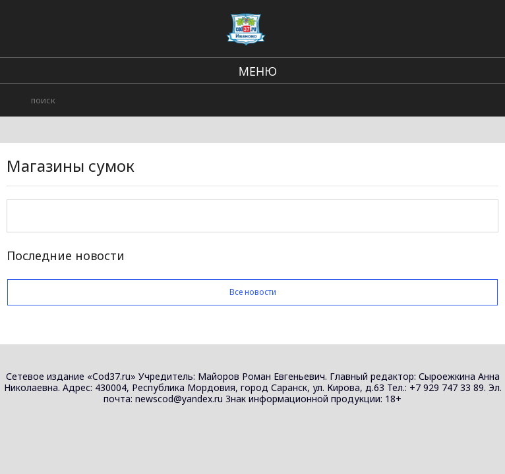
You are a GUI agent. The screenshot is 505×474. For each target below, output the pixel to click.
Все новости (252, 292)
